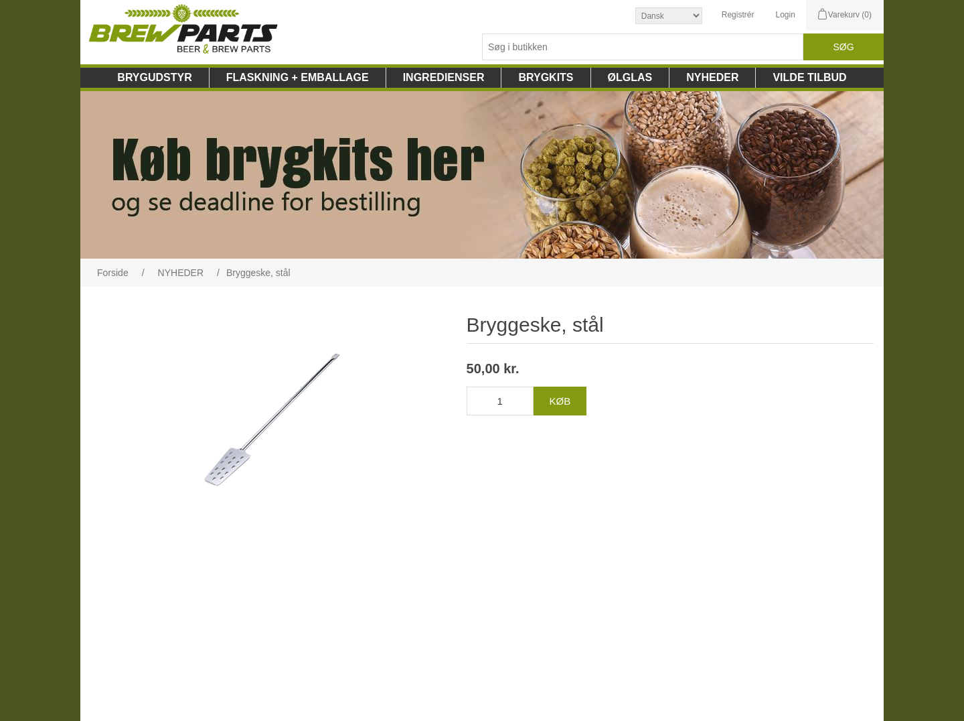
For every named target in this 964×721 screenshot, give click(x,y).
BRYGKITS (545, 77)
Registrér (738, 14)
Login (785, 14)
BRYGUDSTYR (154, 77)
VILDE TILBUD (809, 77)
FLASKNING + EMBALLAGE (297, 77)
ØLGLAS (630, 77)
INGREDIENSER (444, 77)
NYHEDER (712, 77)
